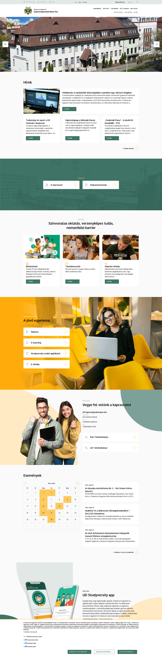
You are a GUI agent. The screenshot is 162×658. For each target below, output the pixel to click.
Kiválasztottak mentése (78, 652)
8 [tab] (85, 67)
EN (132, 2)
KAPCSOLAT (134, 8)
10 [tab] (88, 67)
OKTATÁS (106, 8)
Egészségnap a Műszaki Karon (80, 120)
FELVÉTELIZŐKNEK (118, 12)
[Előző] (5, 44)
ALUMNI (136, 12)
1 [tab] (72, 67)
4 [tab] (77, 67)
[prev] (25, 483)
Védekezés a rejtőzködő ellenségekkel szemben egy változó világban (97, 92)
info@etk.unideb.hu (90, 422)
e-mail (53, 1)
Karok (79, 2)
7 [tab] (83, 67)
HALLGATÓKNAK (128, 12)
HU (129, 2)
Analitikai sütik (31, 643)
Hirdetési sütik (31, 646)
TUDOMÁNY (114, 8)
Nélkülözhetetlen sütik (34, 636)
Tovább (66, 109)
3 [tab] (75, 67)
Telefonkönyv (43, 1)
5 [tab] (79, 67)
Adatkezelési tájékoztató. (117, 628)
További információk (30, 632)
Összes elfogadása (126, 652)
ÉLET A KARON (124, 8)
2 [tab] (73, 67)
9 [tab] (86, 67)
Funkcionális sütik (32, 640)
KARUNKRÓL (97, 8)
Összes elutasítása (103, 652)
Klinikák (85, 2)
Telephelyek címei (89, 427)
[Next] (157, 44)
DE (76, 2)
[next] (77, 483)
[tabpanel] (81, 44)
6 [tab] (81, 67)
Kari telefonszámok (30, 1)
